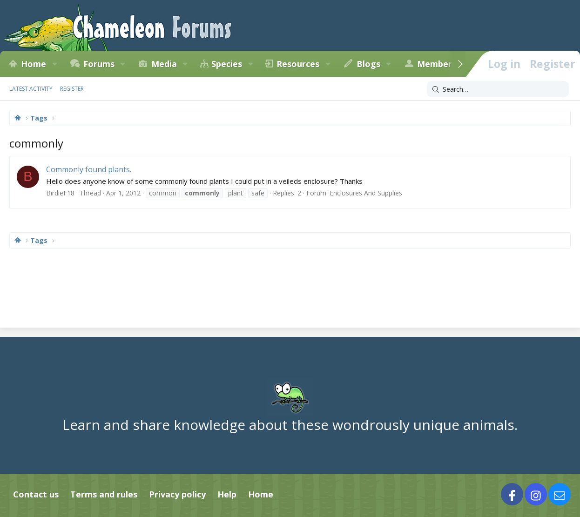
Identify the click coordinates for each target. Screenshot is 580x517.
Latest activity (31, 89)
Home (33, 63)
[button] (54, 64)
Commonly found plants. (88, 169)
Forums (99, 63)
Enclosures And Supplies (366, 192)
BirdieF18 (60, 192)
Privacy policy (177, 494)
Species (226, 63)
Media (164, 63)
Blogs (368, 63)
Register (72, 89)
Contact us (36, 494)
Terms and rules (103, 494)
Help (226, 494)
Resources (298, 63)
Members (436, 63)
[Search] (498, 89)
